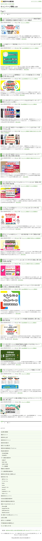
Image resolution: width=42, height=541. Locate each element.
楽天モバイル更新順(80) (35, 238)
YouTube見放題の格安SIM (6, 498)
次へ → (8, 14)
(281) (17, 263)
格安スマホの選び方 (5, 445)
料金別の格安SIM (5, 451)
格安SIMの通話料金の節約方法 (8, 501)
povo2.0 (3, 489)
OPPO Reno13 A (5, 510)
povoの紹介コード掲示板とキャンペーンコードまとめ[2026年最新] (21, 45)
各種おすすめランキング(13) (35, 131)
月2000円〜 (4, 455)
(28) (17, 104)
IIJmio (3, 483)
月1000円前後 (5, 453)
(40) (17, 402)
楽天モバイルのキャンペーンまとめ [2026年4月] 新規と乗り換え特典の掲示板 (21, 260)
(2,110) (17, 238)
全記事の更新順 (11, 4)
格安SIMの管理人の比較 (11, 530)
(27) (17, 186)
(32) (17, 22)
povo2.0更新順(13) (25, 48)
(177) (17, 289)
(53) (17, 373)
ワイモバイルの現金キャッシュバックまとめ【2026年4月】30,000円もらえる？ (20, 208)
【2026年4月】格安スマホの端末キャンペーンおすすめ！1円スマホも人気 (21, 128)
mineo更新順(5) (24, 348)
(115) (17, 158)
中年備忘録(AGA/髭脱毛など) (7, 523)
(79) (17, 131)
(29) (17, 211)
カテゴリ (33, 1)
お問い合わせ (26, 530)
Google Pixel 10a (5, 508)
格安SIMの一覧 (4, 476)
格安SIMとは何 (4, 437)
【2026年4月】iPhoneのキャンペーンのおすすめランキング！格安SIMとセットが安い (21, 101)
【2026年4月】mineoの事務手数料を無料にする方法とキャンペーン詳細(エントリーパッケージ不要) (21, 345)
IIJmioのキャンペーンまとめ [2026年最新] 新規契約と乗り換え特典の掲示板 (21, 319)
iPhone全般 (4, 506)
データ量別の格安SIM (6, 457)
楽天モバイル (5, 479)
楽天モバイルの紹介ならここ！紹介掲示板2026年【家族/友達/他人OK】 (21, 235)
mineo (3, 485)
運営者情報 (19, 530)
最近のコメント (4, 434)
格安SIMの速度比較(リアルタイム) (8, 448)
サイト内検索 (38, 1)
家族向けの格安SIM (5, 468)
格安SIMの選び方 (5, 442)
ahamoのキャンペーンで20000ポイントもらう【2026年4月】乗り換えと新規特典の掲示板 (21, 286)
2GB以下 (4, 460)
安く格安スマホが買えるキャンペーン (9, 514)
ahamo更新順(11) (24, 289)
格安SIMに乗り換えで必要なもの (8, 474)
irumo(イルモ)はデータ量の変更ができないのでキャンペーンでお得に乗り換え (21, 398)
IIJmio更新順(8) (24, 322)
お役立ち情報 (4, 517)
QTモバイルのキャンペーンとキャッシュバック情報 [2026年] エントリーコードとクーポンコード (21, 370)
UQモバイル (4, 493)
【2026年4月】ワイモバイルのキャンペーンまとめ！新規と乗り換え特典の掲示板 (21, 182)
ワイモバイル (5, 481)
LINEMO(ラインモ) (6, 491)
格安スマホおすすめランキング (8, 504)
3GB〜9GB (4, 462)
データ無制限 (5, 466)
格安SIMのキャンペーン (6, 495)
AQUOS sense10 (5, 512)
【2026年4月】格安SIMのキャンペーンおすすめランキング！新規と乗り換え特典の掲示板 (21, 155)
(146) (17, 348)
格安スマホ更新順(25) (5, 132)
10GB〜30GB (5, 464)
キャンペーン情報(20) (25, 22)
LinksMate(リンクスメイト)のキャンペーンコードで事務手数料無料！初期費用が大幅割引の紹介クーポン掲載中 (21, 19)
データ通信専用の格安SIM (7, 471)
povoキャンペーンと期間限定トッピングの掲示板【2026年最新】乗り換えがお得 (21, 75)
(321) (17, 78)
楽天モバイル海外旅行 (6, 520)
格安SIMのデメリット (6, 440)
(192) (17, 322)
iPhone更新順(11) (24, 104)
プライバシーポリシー (35, 530)
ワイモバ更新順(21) (34, 186)
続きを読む (24, 39)
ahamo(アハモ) (5, 487)
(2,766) (17, 48)
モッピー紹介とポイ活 (6, 525)
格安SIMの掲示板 (7, 1)
